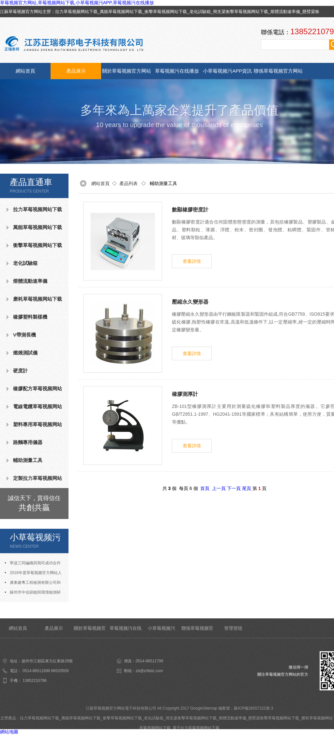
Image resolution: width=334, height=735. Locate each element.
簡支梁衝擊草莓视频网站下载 (240, 11)
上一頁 (219, 488)
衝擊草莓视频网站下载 (165, 11)
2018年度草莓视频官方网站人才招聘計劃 (33, 574)
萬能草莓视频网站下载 (121, 11)
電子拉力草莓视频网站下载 (196, 728)
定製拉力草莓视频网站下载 (34, 480)
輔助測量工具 (27, 460)
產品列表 (128, 183)
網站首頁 (25, 71)
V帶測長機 (24, 335)
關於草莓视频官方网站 (126, 71)
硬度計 (20, 370)
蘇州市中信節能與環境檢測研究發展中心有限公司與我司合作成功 (34, 593)
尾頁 (246, 488)
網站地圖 (9, 731)
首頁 (204, 488)
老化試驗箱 (200, 11)
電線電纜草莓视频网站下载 (34, 409)
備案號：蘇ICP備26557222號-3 (245, 708)
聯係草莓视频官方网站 (278, 71)
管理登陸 (233, 628)
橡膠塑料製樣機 (30, 317)
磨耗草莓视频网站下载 (37, 299)
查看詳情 (192, 261)
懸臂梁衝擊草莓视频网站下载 (273, 718)
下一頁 (234, 488)
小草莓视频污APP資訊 (227, 71)
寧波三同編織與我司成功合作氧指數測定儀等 (33, 564)
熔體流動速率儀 (285, 11)
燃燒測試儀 (25, 352)
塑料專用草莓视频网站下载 (34, 427)
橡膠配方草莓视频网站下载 (34, 391)
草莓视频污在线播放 (177, 71)
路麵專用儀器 (27, 442)
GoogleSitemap (203, 708)
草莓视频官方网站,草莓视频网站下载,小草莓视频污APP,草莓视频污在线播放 (77, 2)
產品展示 (76, 71)
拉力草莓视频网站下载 (76, 11)
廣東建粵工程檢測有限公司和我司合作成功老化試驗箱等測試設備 (34, 583)
